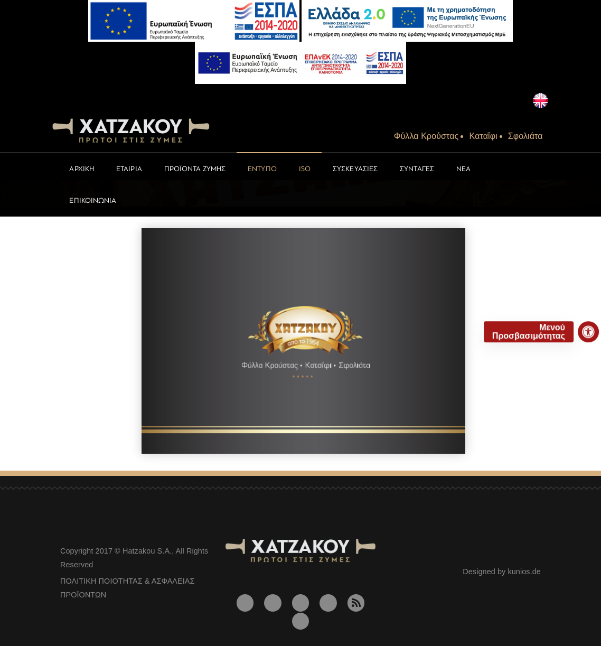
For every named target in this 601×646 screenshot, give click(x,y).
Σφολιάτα (525, 136)
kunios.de (524, 571)
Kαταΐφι (483, 136)
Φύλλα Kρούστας (426, 136)
